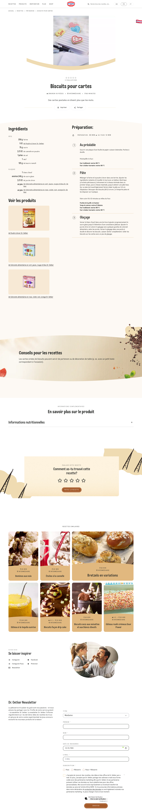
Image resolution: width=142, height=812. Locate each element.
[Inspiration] (36, 4)
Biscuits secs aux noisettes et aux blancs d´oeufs (87, 607)
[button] (71, 74)
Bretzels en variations (103, 556)
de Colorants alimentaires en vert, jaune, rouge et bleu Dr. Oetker (45, 185)
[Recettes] (13, 4)
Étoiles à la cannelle (55, 556)
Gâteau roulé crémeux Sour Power (119, 607)
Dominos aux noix (23, 556)
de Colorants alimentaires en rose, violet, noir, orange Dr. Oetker (45, 191)
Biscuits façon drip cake (55, 607)
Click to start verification (98, 799)
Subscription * (69, 765)
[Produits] (24, 4)
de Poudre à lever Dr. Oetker (33, 144)
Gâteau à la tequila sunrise (23, 607)
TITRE (65, 711)
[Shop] (52, 4)
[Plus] (45, 4)
